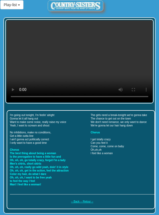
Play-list (12, 5)
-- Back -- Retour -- (82, 201)
